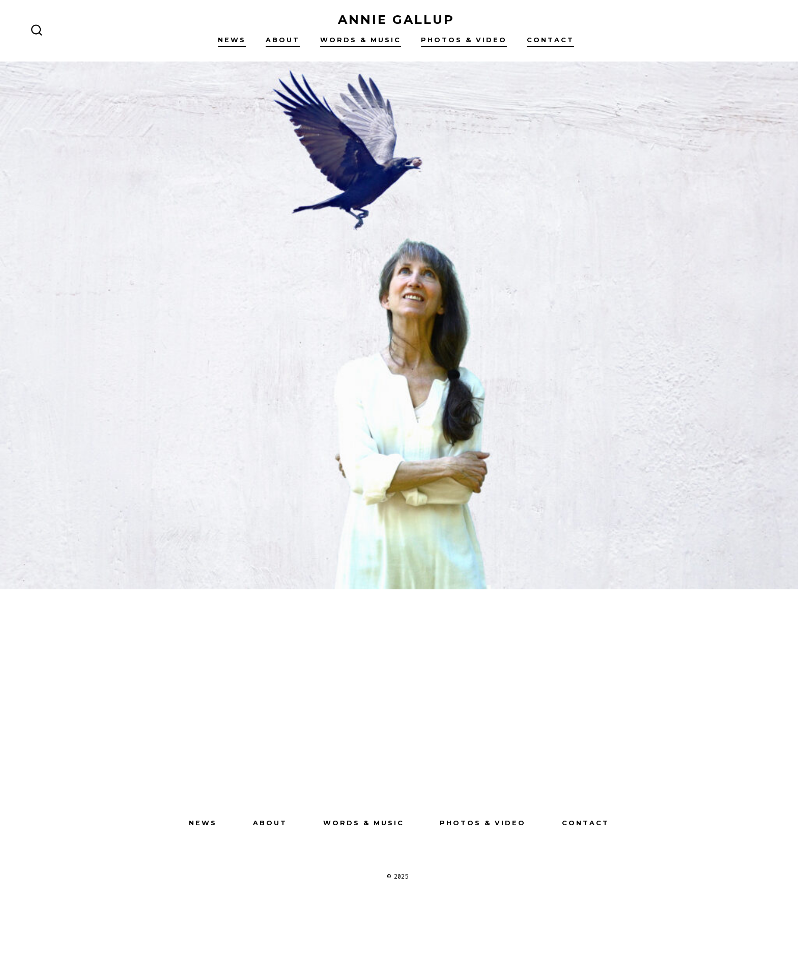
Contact (550, 40)
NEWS (232, 40)
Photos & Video (464, 40)
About (283, 40)
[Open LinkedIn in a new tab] (417, 759)
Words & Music (360, 40)
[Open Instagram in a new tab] (380, 759)
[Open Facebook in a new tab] (344, 759)
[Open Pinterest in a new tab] (454, 759)
